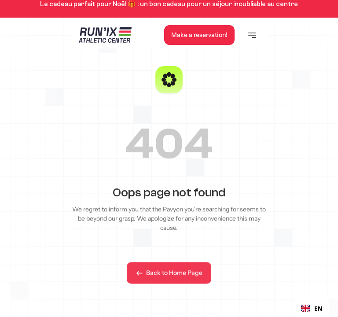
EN (312, 308)
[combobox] (311, 308)
